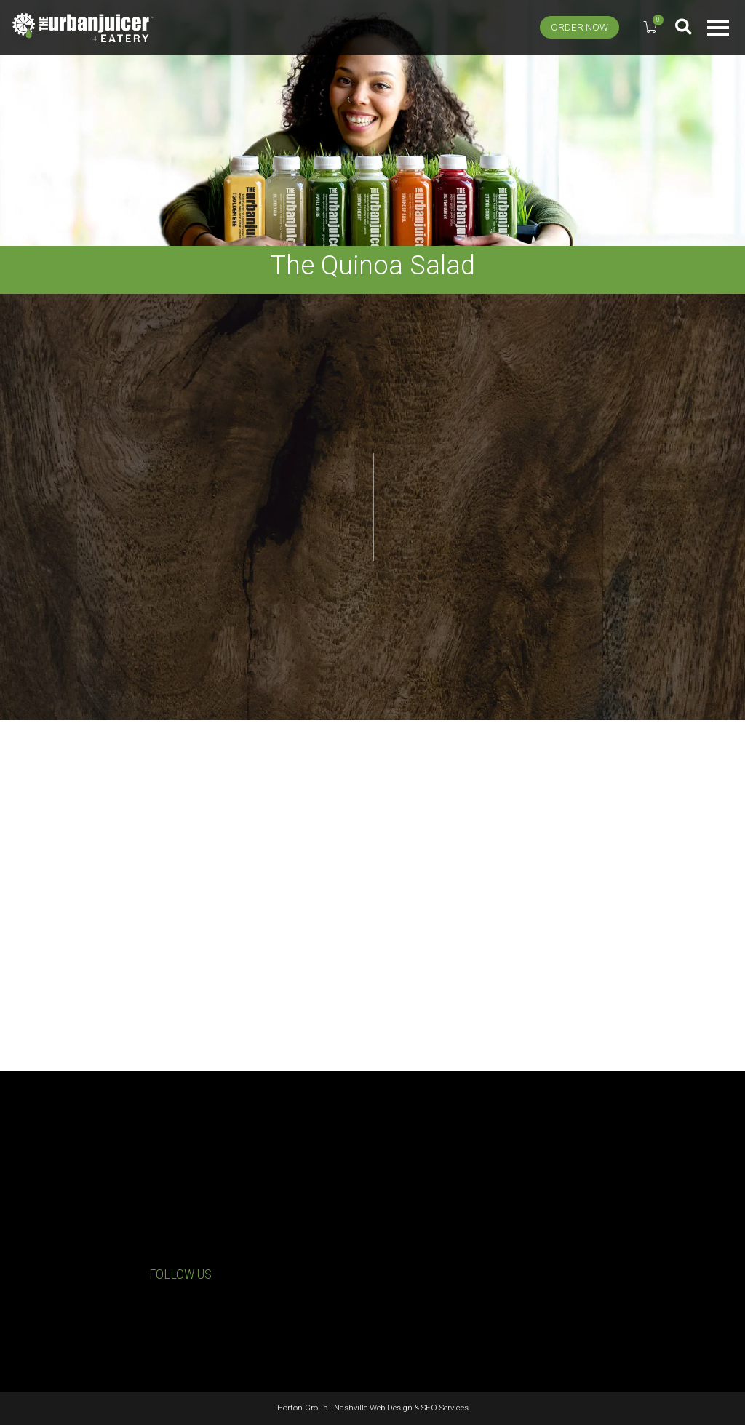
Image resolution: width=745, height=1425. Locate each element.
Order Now (579, 27)
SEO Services (445, 1408)
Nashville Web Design (373, 1408)
